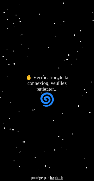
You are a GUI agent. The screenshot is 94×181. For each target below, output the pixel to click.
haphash (56, 177)
